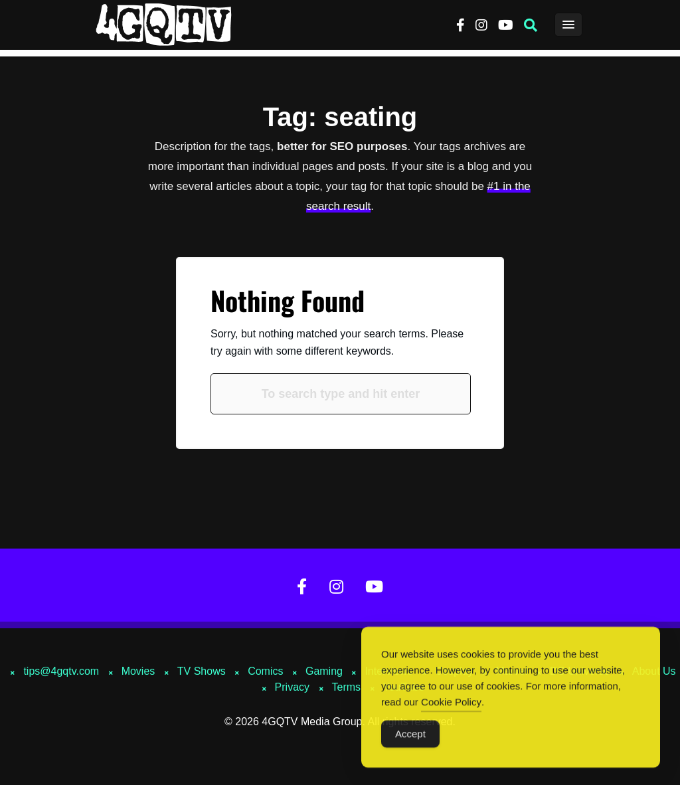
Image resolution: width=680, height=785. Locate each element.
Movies (138, 671)
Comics (265, 671)
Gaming (324, 671)
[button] (531, 25)
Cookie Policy (451, 705)
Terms (346, 687)
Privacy (292, 687)
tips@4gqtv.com (61, 671)
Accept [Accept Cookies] (410, 737)
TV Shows (201, 671)
